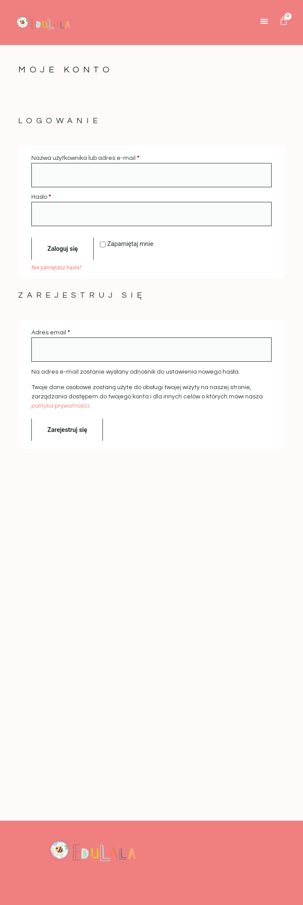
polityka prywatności (60, 406)
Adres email (67, 332)
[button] (264, 21)
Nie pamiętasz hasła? (56, 268)
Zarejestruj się (67, 429)
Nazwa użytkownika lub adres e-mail (102, 157)
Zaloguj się (62, 248)
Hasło (57, 196)
